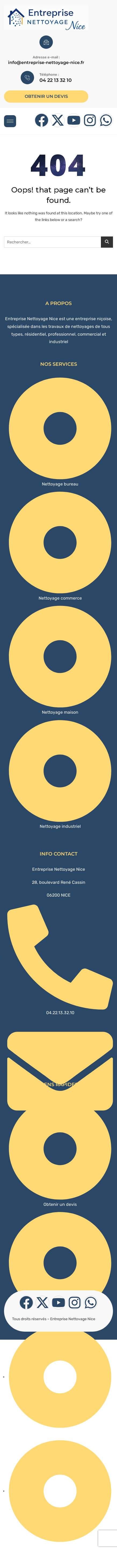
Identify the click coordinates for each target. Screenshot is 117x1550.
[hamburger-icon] (10, 121)
